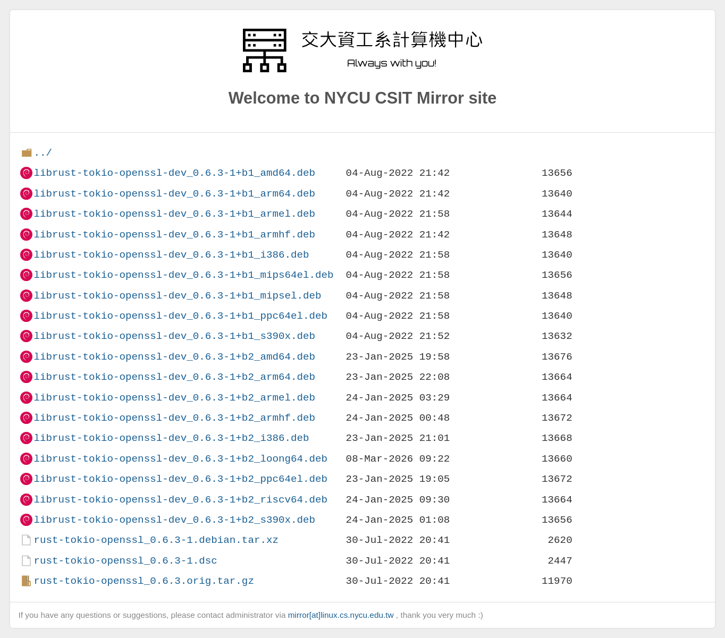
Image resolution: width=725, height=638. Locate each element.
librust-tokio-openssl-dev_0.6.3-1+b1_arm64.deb (174, 193)
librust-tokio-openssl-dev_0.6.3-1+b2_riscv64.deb (180, 499)
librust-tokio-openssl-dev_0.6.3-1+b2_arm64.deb (174, 377)
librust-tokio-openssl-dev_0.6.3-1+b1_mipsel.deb (177, 295)
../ (42, 153)
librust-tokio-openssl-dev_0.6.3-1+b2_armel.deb (174, 397)
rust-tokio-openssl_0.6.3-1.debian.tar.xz (156, 540)
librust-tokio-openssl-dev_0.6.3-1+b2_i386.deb (171, 438)
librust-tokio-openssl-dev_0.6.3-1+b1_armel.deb (174, 214)
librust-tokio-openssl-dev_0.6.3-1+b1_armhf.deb (174, 234)
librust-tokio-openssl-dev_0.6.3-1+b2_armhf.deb (174, 418)
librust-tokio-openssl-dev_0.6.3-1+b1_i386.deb (171, 255)
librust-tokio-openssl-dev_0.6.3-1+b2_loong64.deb (180, 459)
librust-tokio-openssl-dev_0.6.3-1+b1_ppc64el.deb (180, 316)
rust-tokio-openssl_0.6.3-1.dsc (125, 561)
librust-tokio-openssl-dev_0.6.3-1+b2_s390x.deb (174, 520)
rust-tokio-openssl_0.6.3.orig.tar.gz (143, 581)
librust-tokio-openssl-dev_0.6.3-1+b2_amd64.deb (174, 357)
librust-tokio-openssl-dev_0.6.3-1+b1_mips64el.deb (183, 275)
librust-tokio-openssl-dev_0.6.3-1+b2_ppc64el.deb (180, 479)
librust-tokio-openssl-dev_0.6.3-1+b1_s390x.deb (174, 336)
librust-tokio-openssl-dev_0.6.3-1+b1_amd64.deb (174, 173)
